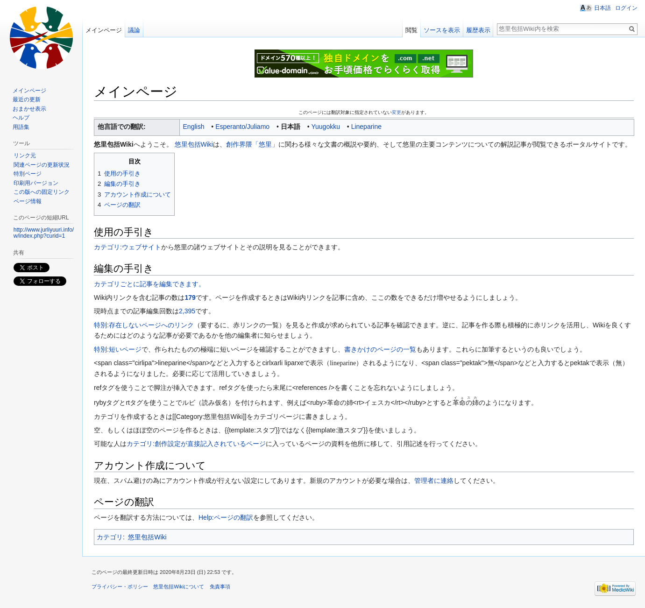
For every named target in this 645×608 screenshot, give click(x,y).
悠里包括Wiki (194, 144)
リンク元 (25, 155)
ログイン (626, 8)
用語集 (21, 127)
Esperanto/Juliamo (242, 126)
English (194, 126)
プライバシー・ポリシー (120, 586)
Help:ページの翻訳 (225, 517)
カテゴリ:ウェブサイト (127, 247)
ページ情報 (28, 201)
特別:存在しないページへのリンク (144, 325)
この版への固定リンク (42, 192)
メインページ (103, 30)
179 (189, 297)
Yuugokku (325, 126)
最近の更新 (27, 99)
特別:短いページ (118, 349)
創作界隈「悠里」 (252, 144)
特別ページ (28, 173)
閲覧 (411, 30)
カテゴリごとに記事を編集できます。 (149, 284)
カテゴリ (110, 537)
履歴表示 (478, 30)
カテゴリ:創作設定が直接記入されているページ (196, 443)
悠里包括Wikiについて (178, 586)
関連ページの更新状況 (42, 165)
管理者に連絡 (434, 480)
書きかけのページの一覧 (380, 349)
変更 (396, 112)
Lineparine (366, 126)
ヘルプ (21, 117)
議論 (134, 30)
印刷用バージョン (36, 183)
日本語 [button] (602, 8)
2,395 (187, 311)
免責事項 (220, 586)
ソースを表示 (442, 30)
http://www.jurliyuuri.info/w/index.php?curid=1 (44, 233)
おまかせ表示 (29, 109)
